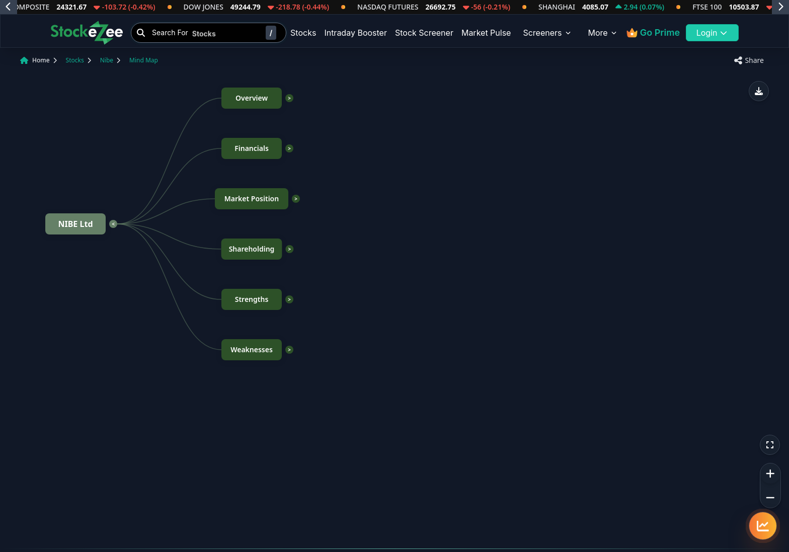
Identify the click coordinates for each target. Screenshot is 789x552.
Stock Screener (424, 33)
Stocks (303, 33)
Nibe (106, 60)
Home (41, 60)
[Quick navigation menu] (763, 526)
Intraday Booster (355, 33)
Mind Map (143, 60)
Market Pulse (486, 33)
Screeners (547, 33)
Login (712, 33)
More (603, 33)
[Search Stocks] (208, 33)
